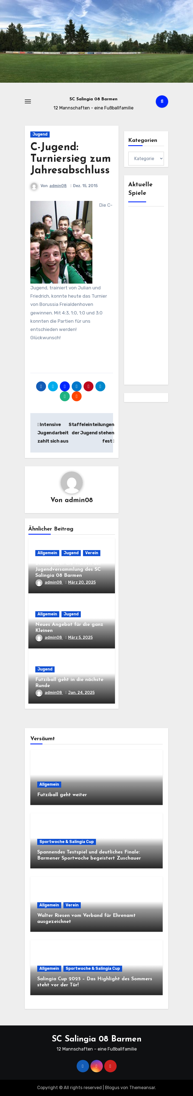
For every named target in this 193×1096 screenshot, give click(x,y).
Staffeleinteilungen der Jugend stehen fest (91, 433)
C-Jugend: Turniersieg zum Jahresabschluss (70, 159)
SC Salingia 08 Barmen (93, 99)
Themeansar (142, 1087)
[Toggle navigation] (28, 101)
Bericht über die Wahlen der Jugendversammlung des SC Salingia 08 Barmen (68, 569)
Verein (91, 553)
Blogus (112, 1087)
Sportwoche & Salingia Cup (66, 841)
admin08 (58, 186)
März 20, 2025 (82, 582)
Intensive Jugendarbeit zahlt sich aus (53, 433)
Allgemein (47, 553)
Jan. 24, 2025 (81, 692)
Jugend (40, 134)
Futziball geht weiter (62, 795)
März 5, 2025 (80, 637)
